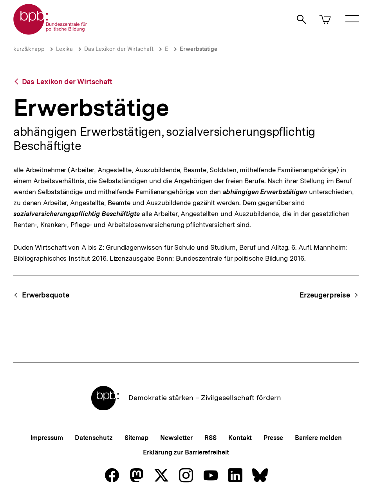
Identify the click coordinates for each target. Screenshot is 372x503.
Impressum (47, 438)
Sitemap (136, 438)
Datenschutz (94, 438)
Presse (273, 438)
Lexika (64, 49)
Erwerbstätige (198, 49)
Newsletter (176, 438)
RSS (210, 438)
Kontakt (240, 438)
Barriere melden (318, 438)
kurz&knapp (29, 49)
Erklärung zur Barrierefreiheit (186, 452)
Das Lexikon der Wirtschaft (118, 49)
